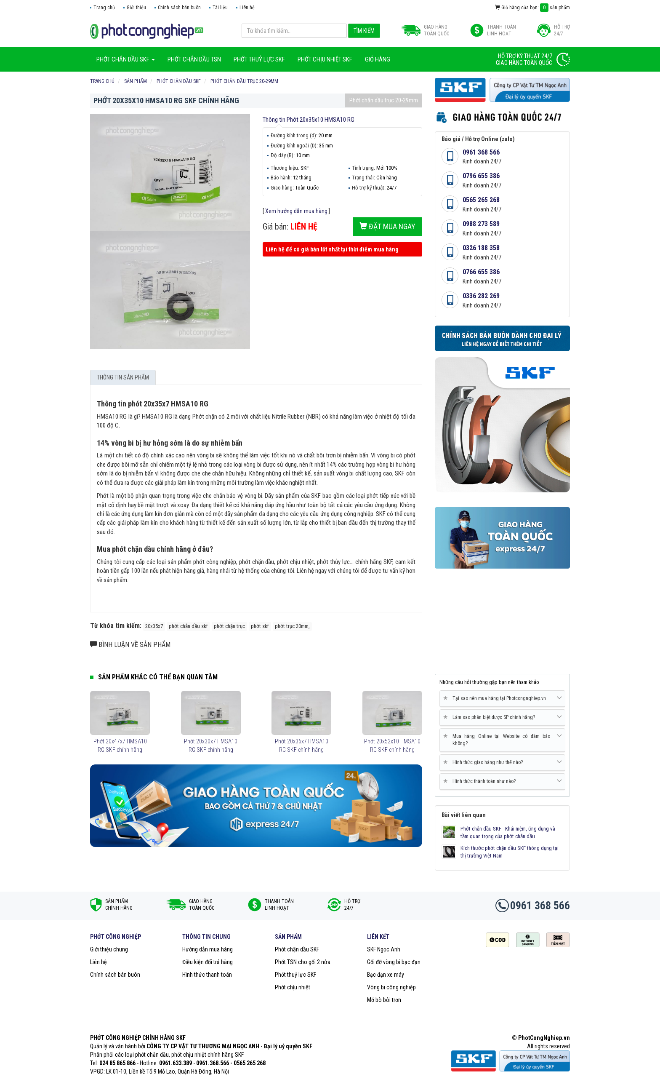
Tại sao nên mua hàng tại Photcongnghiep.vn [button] (502, 698)
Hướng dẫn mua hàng (207, 949)
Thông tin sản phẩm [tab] (123, 377)
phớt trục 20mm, (292, 626)
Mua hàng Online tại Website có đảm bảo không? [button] (502, 739)
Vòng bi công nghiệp (391, 987)
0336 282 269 (481, 296)
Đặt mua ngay (387, 226)
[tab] (502, 699)
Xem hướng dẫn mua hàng (296, 211)
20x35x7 (154, 626)
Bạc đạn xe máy (385, 974)
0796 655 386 (481, 176)
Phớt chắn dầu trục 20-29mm (383, 100)
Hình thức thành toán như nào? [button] (502, 781)
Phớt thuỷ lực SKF (295, 974)
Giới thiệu (136, 8)
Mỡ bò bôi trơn (384, 1000)
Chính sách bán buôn (179, 8)
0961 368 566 (481, 152)
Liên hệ (247, 8)
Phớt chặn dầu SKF (297, 949)
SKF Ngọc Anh (383, 949)
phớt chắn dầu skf (188, 626)
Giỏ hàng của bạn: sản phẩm (532, 7)
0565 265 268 (481, 200)
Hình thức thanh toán (207, 974)
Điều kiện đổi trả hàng (207, 962)
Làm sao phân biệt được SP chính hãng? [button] (502, 717)
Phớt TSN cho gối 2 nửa (302, 962)
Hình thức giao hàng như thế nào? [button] (502, 762)
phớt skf (260, 626)
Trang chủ (104, 8)
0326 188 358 (481, 248)
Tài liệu (220, 8)
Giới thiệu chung (109, 949)
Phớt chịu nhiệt (292, 987)
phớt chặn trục (229, 626)
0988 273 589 (481, 224)
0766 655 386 (481, 272)
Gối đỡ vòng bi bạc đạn (393, 962)
